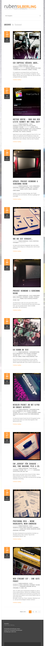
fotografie (24, 69)
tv (19, 587)
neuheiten (34, 528)
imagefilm (15, 414)
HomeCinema (36, 186)
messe (28, 528)
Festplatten (16, 471)
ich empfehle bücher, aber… (25, 62)
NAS (24, 471)
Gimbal (20, 356)
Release (29, 125)
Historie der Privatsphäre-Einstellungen (13, 630)
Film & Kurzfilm (36, 128)
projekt (35, 298)
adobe (32, 127)
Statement (16, 68)
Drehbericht (19, 353)
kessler (21, 414)
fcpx (30, 128)
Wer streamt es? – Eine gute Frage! (26, 579)
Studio (15, 300)
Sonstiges (32, 66)
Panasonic (16, 530)
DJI (32, 355)
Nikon (38, 528)
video (22, 587)
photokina (22, 530)
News (24, 125)
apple (36, 127)
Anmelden (6, 623)
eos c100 (15, 356)
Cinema (22, 189)
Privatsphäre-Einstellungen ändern (12, 628)
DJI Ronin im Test (21, 349)
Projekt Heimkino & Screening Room (26, 292)
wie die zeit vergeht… (23, 238)
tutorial (34, 69)
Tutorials (36, 187)
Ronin (23, 356)
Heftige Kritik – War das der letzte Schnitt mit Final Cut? (26, 120)
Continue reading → (17, 79)
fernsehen (23, 586)
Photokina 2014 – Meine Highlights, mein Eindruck (24, 522)
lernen (30, 69)
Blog (31, 65)
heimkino (35, 189)
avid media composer (18, 128)
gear (39, 412)
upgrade (28, 131)
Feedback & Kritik (18, 66)
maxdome (28, 586)
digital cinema (28, 189)
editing (27, 128)
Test (20, 131)
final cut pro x (33, 130)
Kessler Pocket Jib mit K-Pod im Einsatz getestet (26, 406)
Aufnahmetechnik (34, 352)
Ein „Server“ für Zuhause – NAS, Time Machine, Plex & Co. (26, 465)
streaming (16, 587)
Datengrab (37, 470)
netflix (34, 586)
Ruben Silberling (23, 65)
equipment (34, 412)
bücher (28, 68)
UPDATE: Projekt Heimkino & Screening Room (25, 182)
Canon (29, 355)
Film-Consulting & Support (20, 130)
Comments (7, 40)
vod (26, 587)
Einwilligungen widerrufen (10, 631)
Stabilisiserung (30, 356)
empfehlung (34, 68)
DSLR (25, 353)
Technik (21, 127)
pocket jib (27, 414)
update (24, 131)
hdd (21, 471)
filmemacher (16, 69)
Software (26, 66)
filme (39, 68)
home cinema (16, 190)
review (33, 125)
